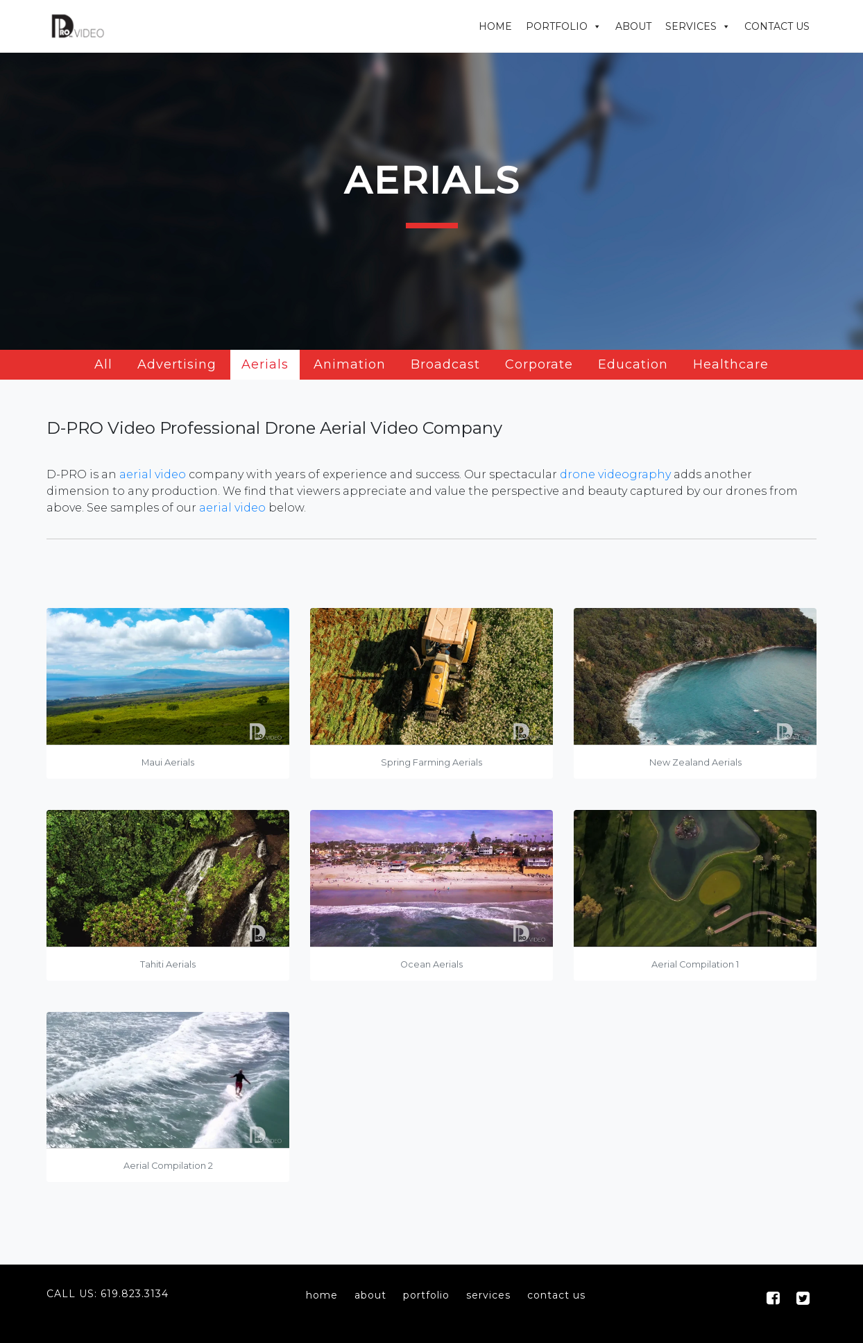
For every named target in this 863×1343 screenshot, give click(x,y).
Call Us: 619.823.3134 (107, 1293)
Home (495, 26)
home (322, 1295)
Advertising (176, 364)
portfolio (426, 1295)
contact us (556, 1295)
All (103, 364)
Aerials (265, 364)
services (488, 1295)
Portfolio (557, 26)
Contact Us (777, 26)
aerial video (152, 474)
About (633, 26)
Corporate (539, 364)
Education (633, 364)
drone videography (615, 474)
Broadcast (445, 364)
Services (691, 26)
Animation (350, 364)
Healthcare (731, 364)
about (370, 1295)
